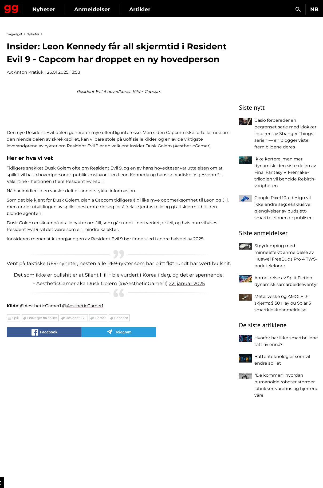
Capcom (121, 444)
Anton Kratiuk (29, 72)
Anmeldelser (141, 9)
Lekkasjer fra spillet (42, 444)
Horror (100, 444)
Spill (15, 444)
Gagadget (36, 7)
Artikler (189, 9)
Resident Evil (76, 444)
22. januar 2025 (187, 410)
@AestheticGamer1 (82, 432)
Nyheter (92, 9)
